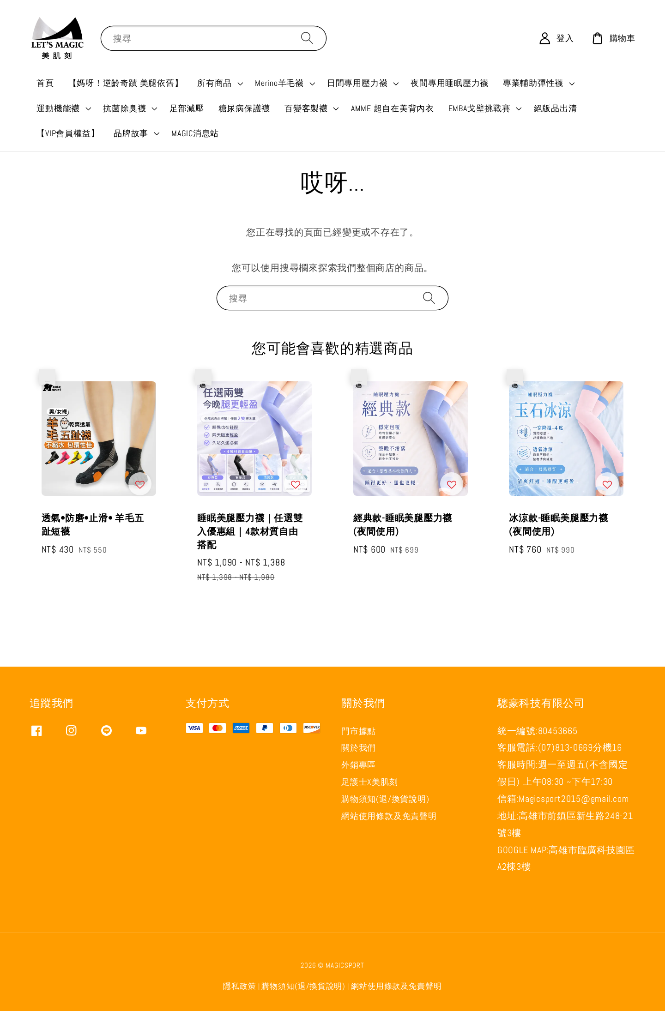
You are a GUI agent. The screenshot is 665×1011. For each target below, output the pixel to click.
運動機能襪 (58, 108)
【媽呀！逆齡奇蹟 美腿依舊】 (125, 83)
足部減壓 (186, 108)
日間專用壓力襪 (357, 83)
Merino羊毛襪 (279, 83)
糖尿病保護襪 (244, 108)
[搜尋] (307, 37)
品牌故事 (131, 133)
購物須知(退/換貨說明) (385, 799)
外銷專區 (358, 764)
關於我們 (358, 747)
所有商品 (214, 83)
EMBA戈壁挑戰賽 (479, 108)
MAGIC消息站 (195, 133)
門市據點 (358, 731)
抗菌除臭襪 (124, 108)
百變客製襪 (306, 108)
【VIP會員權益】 (67, 133)
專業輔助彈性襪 (533, 83)
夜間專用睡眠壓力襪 (450, 83)
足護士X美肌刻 (369, 781)
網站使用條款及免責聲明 (388, 816)
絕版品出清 (555, 108)
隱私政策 (239, 986)
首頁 (45, 83)
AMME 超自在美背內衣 (392, 108)
